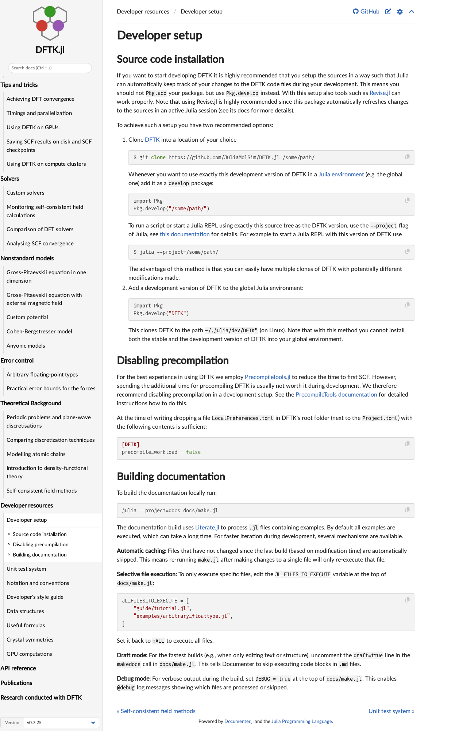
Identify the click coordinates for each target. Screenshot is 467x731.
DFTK (152, 140)
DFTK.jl (52, 50)
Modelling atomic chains (38, 454)
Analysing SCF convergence (42, 243)
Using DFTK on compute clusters (48, 164)
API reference (20, 668)
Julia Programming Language (301, 721)
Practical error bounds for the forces (53, 388)
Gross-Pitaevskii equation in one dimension (48, 277)
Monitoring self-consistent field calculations (47, 211)
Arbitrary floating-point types (44, 375)
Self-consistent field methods (44, 491)
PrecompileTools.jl (267, 377)
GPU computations (31, 654)
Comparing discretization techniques (53, 440)
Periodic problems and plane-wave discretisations (51, 422)
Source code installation (170, 59)
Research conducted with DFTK (43, 698)
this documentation (185, 234)
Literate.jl (207, 528)
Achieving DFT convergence (43, 99)
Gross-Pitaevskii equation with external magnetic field (46, 299)
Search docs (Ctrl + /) (33, 68)
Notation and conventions (40, 583)
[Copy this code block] (408, 157)
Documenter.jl (239, 721)
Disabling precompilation (173, 361)
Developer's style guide (37, 597)
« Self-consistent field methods (156, 711)
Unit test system (28, 569)
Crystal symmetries (32, 640)
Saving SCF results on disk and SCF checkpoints (51, 146)
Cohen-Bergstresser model (41, 331)
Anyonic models (28, 346)
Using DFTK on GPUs (35, 127)
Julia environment (341, 174)
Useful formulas (28, 625)
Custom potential (29, 317)
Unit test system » (391, 711)
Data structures (27, 611)
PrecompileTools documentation (336, 395)
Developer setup (29, 520)
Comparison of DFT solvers (42, 229)
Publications (19, 683)
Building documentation (171, 477)
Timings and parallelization (41, 113)
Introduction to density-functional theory (49, 472)
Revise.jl (380, 93)
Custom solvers (28, 193)
